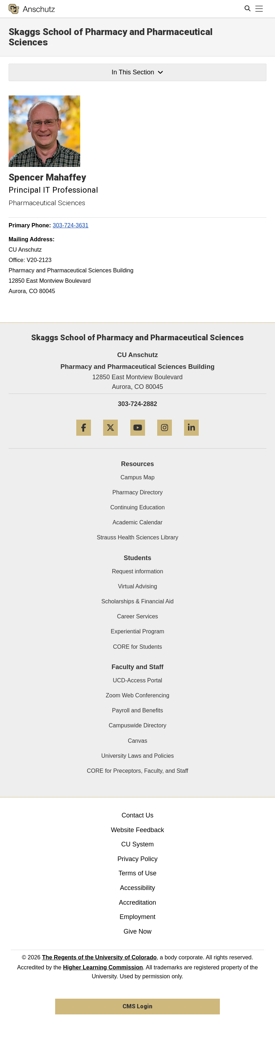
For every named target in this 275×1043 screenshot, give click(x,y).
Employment (137, 916)
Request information (137, 571)
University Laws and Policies (137, 756)
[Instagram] (164, 438)
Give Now (137, 931)
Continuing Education (137, 507)
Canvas (137, 741)
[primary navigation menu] (259, 9)
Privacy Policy (137, 858)
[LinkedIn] (191, 438)
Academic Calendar (137, 522)
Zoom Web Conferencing (137, 695)
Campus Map (137, 477)
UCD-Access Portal (137, 680)
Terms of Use (137, 873)
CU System (137, 844)
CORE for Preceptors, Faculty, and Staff (137, 771)
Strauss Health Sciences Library (137, 537)
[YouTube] (137, 438)
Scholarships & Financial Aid (137, 601)
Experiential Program (137, 631)
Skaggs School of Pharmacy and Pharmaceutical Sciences (111, 37)
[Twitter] (110, 438)
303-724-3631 (70, 225)
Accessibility (137, 887)
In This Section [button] (137, 72)
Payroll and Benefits (137, 710)
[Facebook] (83, 438)
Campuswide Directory (138, 725)
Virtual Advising (137, 586)
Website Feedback (137, 830)
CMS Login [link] (137, 1006)
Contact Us (137, 815)
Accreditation (137, 902)
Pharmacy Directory (137, 492)
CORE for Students (137, 647)
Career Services (137, 616)
